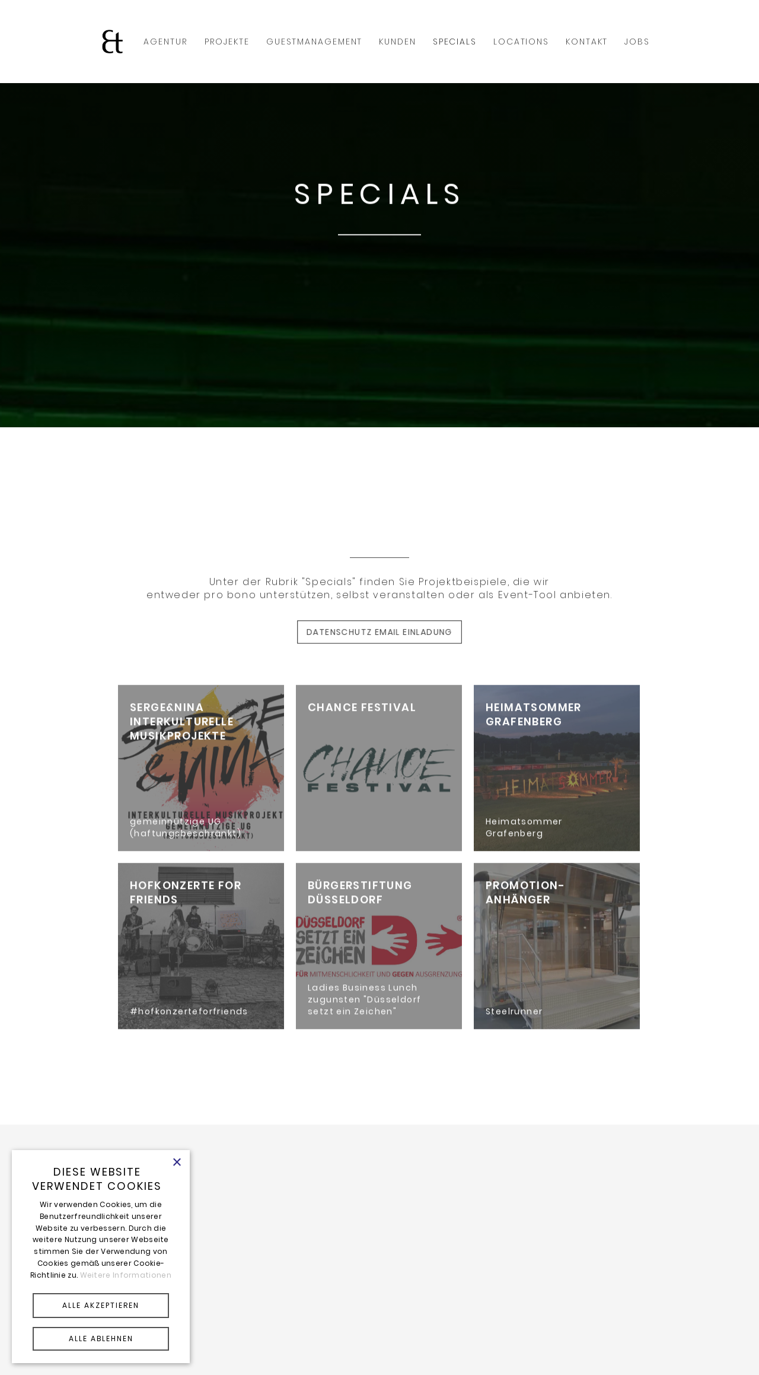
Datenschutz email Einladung (379, 631)
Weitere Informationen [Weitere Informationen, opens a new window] (125, 1275)
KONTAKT (587, 41)
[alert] (101, 1256)
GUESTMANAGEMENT (314, 41)
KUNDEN (397, 41)
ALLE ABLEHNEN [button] (101, 1338)
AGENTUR (165, 41)
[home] (113, 41)
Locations (521, 41)
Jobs (637, 41)
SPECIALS (455, 41)
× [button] (176, 1162)
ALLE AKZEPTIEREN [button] (100, 1305)
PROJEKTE (227, 41)
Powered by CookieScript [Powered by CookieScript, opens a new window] (100, 1354)
